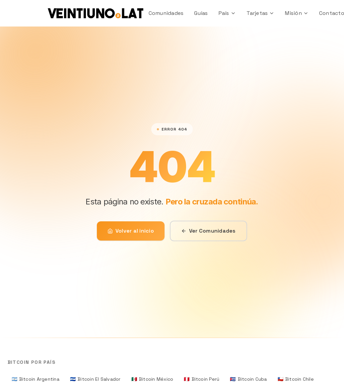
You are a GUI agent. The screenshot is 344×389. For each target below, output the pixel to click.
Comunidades (166, 13)
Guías (201, 13)
